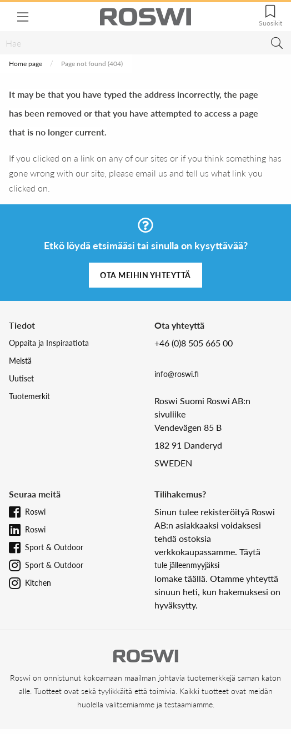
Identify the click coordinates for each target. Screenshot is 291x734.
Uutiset (21, 378)
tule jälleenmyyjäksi (186, 565)
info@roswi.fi (176, 374)
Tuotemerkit (29, 396)
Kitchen (38, 582)
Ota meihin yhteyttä (145, 275)
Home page (25, 63)
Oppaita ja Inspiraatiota (49, 343)
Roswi (35, 511)
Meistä (20, 360)
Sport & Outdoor (54, 547)
